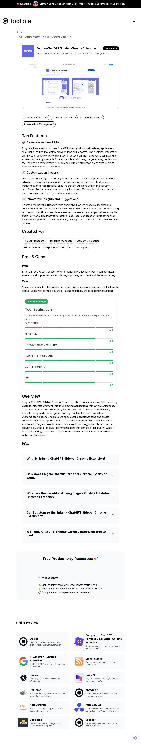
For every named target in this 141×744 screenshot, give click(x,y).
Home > (20, 36)
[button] (134, 20)
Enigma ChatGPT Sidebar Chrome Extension (48, 36)
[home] (17, 21)
